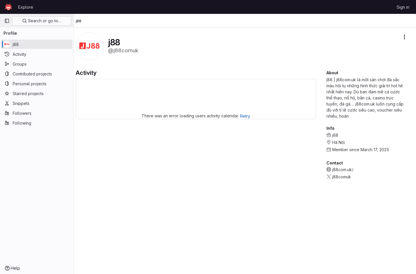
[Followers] (37, 113)
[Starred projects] (37, 93)
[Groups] (37, 63)
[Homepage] (8, 7)
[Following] (37, 122)
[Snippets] (37, 103)
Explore (25, 7)
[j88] (37, 44)
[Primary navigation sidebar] (7, 20)
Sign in (403, 7)
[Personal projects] (37, 83)
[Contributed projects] (37, 73)
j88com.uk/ (342, 169)
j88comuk (341, 176)
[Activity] (37, 54)
